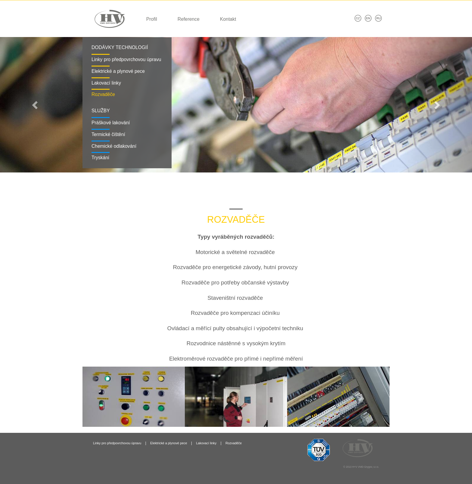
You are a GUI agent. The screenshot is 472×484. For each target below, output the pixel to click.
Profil (151, 19)
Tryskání (100, 157)
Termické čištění (108, 134)
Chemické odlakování (114, 146)
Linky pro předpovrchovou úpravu (126, 59)
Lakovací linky (106, 82)
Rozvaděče (103, 94)
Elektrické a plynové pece (118, 71)
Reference (189, 19)
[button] (35, 104)
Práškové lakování (111, 122)
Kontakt (228, 19)
